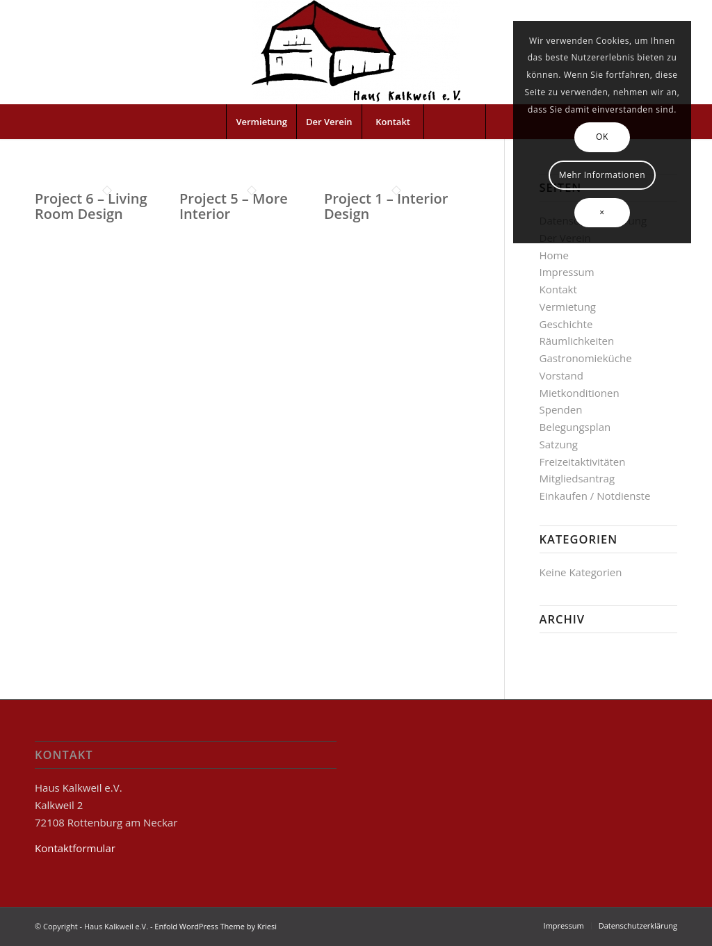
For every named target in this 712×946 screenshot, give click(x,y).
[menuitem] (261, 121)
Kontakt (558, 289)
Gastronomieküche (586, 358)
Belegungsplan (575, 427)
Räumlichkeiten (577, 341)
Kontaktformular (75, 848)
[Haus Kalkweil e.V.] (356, 52)
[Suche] (454, 121)
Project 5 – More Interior (233, 206)
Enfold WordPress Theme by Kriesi (215, 926)
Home (554, 255)
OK (602, 136)
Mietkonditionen (580, 393)
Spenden (561, 409)
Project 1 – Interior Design (386, 206)
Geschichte (566, 324)
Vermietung (568, 306)
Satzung (559, 444)
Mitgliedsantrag (577, 478)
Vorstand (561, 375)
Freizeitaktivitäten (583, 461)
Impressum (567, 272)
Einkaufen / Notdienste (595, 496)
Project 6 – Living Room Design (91, 206)
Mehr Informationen (602, 175)
